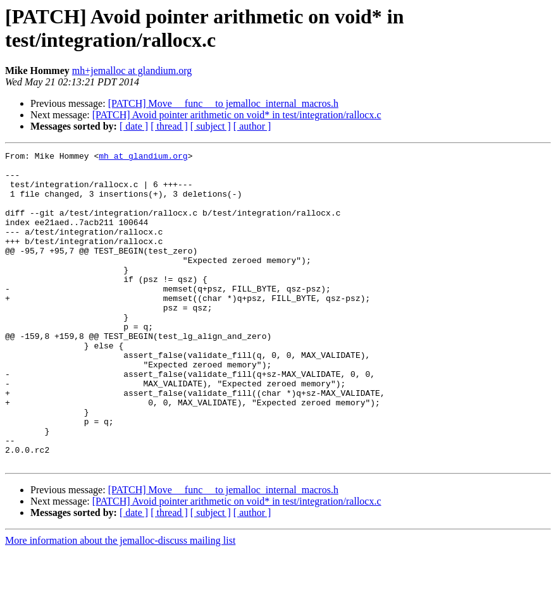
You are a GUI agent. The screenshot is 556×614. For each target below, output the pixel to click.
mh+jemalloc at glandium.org (132, 70)
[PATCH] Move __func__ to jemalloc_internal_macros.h (223, 103)
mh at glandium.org (143, 157)
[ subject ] (210, 126)
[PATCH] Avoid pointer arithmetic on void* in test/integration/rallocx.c (236, 114)
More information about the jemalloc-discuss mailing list (120, 603)
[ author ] (252, 126)
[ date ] (134, 126)
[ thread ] (169, 126)
